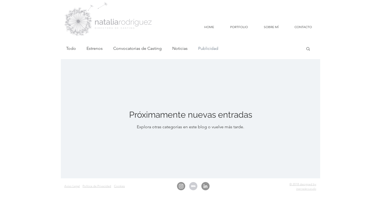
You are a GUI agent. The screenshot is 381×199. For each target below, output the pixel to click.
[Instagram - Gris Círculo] (181, 186)
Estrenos (95, 48)
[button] (308, 49)
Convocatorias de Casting (137, 48)
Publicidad (208, 48)
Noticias (180, 48)
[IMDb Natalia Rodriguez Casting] (193, 186)
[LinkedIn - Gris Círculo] (205, 186)
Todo (71, 48)
